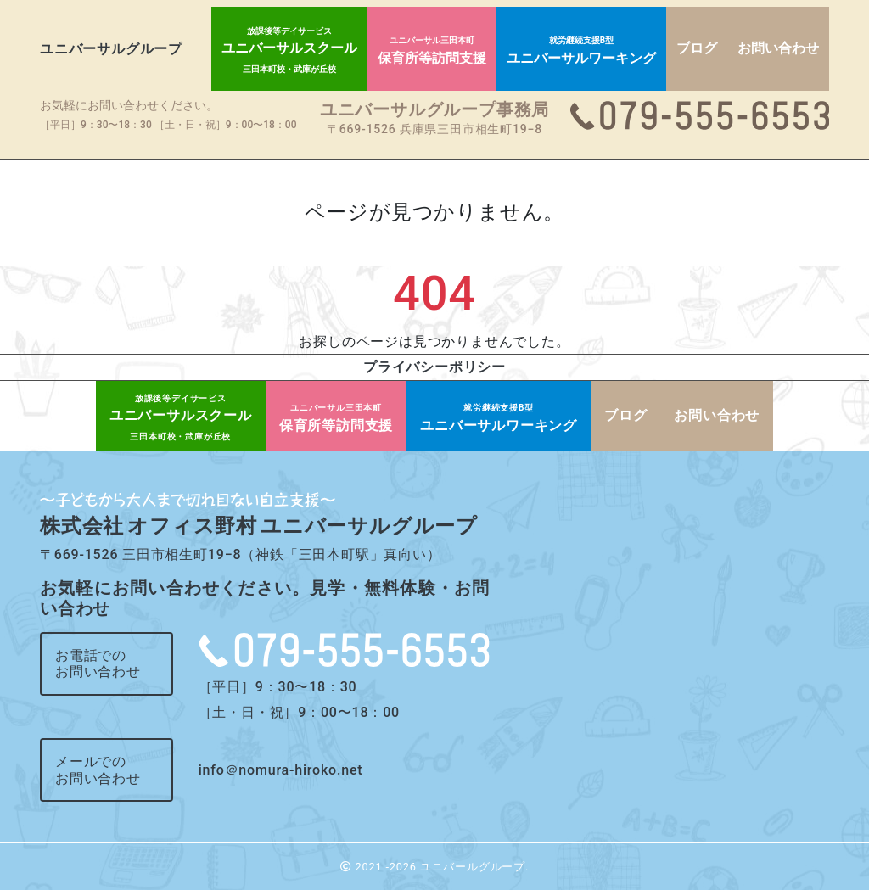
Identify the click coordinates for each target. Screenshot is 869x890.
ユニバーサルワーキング (581, 50)
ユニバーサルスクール (289, 50)
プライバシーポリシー (434, 367)
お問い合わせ (778, 48)
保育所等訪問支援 (432, 50)
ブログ (696, 48)
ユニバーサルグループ (111, 49)
